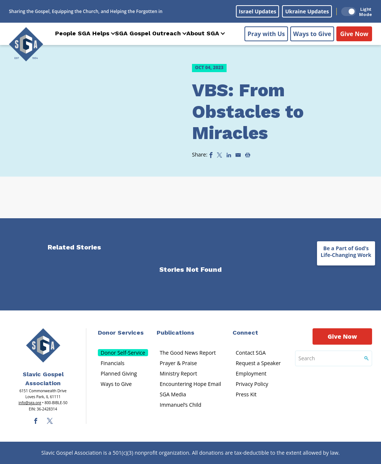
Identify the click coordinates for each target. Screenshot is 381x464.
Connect (245, 332)
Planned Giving (119, 373)
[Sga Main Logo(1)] (43, 345)
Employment (251, 373)
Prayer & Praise (178, 363)
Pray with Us (266, 34)
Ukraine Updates (307, 11)
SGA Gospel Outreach (148, 33)
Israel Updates (257, 11)
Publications (175, 332)
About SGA (202, 33)
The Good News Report (188, 352)
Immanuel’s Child (180, 404)
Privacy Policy (252, 383)
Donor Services (121, 332)
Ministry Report (178, 373)
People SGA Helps (82, 33)
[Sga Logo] (26, 44)
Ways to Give (312, 34)
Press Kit (246, 394)
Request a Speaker (258, 363)
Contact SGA (251, 352)
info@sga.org (30, 402)
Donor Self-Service (123, 352)
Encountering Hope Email (190, 383)
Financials (113, 363)
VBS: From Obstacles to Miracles (248, 112)
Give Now (354, 34)
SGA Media (173, 394)
